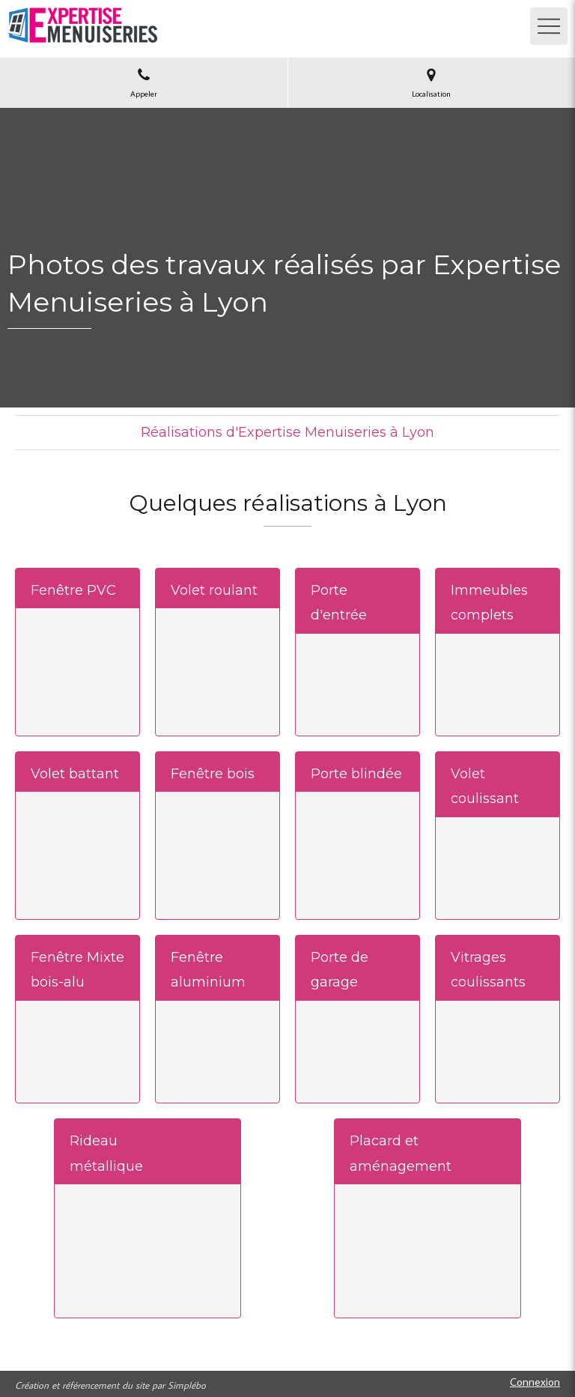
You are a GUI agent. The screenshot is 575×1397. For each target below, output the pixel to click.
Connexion (535, 1382)
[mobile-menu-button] (549, 26)
